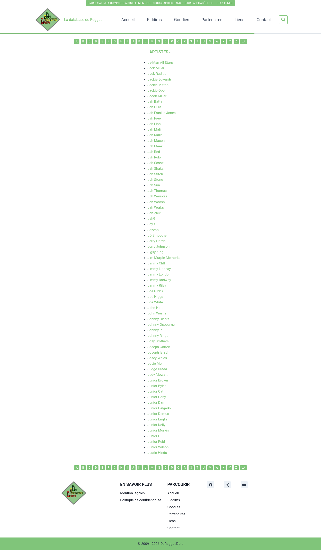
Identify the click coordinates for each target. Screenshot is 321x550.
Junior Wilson (157, 447)
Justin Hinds (157, 453)
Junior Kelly (156, 425)
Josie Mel (154, 363)
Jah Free (154, 118)
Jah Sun (153, 185)
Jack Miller (155, 68)
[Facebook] (210, 484)
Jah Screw (155, 163)
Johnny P (154, 330)
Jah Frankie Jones (161, 113)
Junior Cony (156, 397)
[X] (227, 484)
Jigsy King (155, 252)
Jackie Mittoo (157, 85)
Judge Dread (157, 369)
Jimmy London (159, 274)
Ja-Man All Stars (160, 62)
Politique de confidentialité (140, 500)
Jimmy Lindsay (159, 269)
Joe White (155, 302)
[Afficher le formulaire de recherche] (283, 19)
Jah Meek (155, 146)
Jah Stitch (155, 174)
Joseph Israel (157, 352)
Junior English (158, 419)
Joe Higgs (155, 297)
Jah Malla (155, 135)
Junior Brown (157, 380)
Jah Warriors (157, 196)
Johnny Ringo (157, 336)
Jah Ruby (154, 157)
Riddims (154, 19)
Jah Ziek (153, 213)
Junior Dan (155, 402)
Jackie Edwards (159, 79)
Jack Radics (156, 74)
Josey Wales (157, 358)
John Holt (155, 308)
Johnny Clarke (158, 319)
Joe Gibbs (155, 291)
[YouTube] (244, 484)
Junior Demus (158, 414)
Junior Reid (156, 442)
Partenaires (211, 19)
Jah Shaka (155, 168)
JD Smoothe (156, 235)
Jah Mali (154, 129)
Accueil (128, 19)
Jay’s (151, 224)
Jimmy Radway (159, 280)
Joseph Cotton (158, 347)
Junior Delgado (159, 408)
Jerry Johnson (158, 246)
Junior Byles (156, 386)
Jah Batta (154, 101)
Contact (264, 19)
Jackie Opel (156, 90)
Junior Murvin (158, 430)
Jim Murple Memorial (163, 258)
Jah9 (151, 218)
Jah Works (155, 207)
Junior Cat (155, 391)
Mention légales (132, 493)
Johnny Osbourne (161, 324)
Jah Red (153, 152)
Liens (239, 19)
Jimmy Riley (156, 285)
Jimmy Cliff (156, 263)
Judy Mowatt (157, 374)
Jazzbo (153, 230)
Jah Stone (155, 180)
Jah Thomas (157, 191)
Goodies (181, 19)
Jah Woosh (156, 202)
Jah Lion (154, 124)
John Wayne (156, 313)
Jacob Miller (156, 96)
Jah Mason (156, 141)
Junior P (153, 436)
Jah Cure (154, 107)
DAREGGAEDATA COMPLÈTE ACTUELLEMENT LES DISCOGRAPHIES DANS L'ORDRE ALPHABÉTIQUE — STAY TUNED (160, 3)
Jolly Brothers (158, 341)
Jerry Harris (156, 241)
